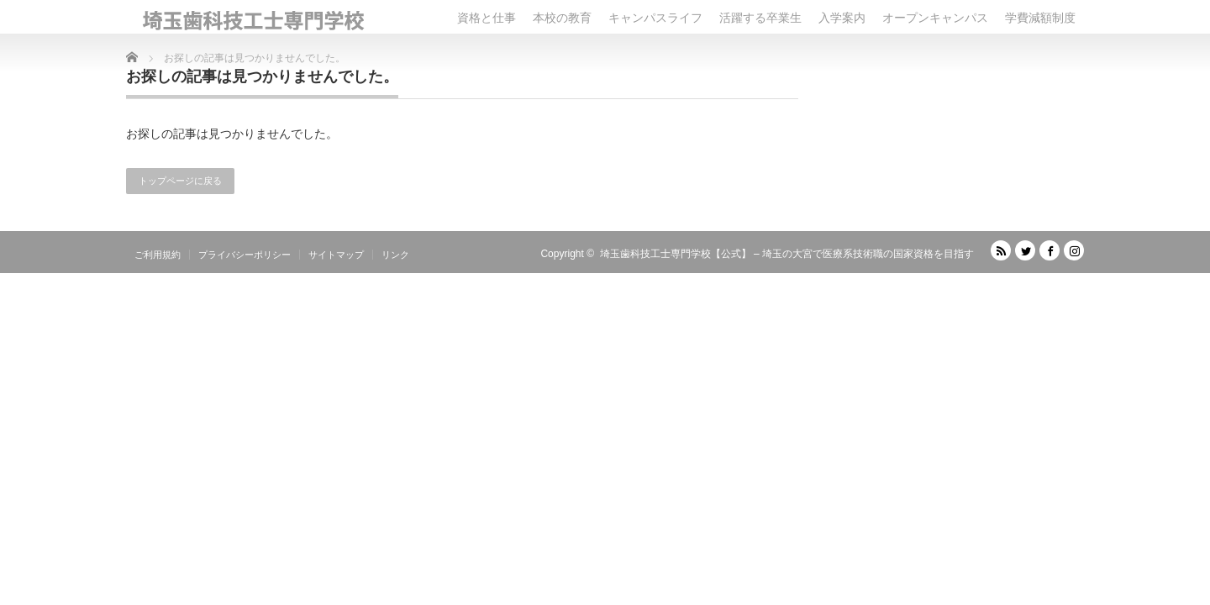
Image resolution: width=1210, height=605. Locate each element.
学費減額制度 (1040, 17)
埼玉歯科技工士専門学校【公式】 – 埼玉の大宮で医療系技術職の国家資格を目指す (787, 254)
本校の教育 (562, 17)
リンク (395, 255)
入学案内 (841, 17)
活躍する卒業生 (760, 17)
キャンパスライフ (655, 17)
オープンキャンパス (935, 17)
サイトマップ (336, 255)
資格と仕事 (486, 17)
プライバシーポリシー (244, 255)
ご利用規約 (157, 255)
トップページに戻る (180, 181)
